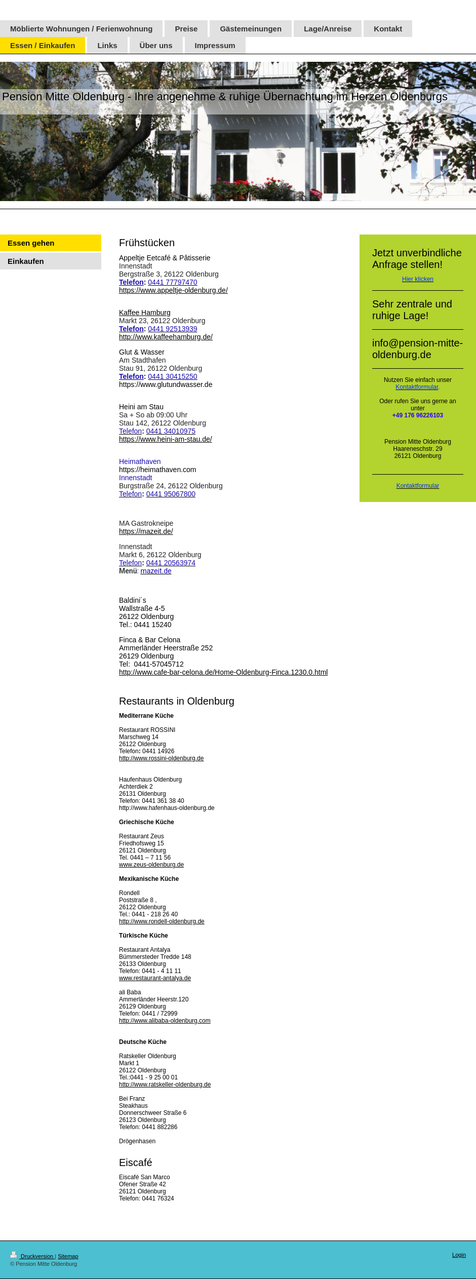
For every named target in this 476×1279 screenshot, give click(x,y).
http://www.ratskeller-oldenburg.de (165, 1084)
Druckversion (32, 1256)
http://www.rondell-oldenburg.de (162, 921)
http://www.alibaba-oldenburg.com (165, 1020)
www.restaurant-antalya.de (155, 978)
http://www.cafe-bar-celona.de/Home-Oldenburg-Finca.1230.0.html (223, 672)
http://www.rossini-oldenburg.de (161, 758)
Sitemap (68, 1256)
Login (459, 1255)
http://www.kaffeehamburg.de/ (166, 337)
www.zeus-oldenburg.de (151, 864)
